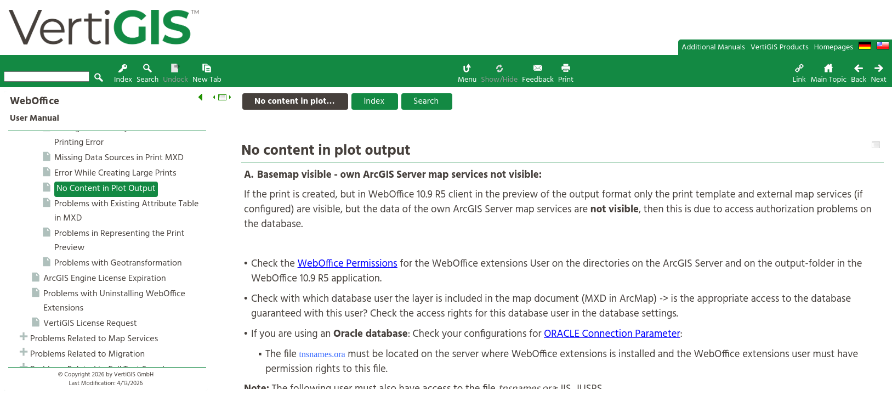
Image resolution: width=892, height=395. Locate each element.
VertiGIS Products (780, 47)
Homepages (833, 47)
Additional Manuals (713, 47)
